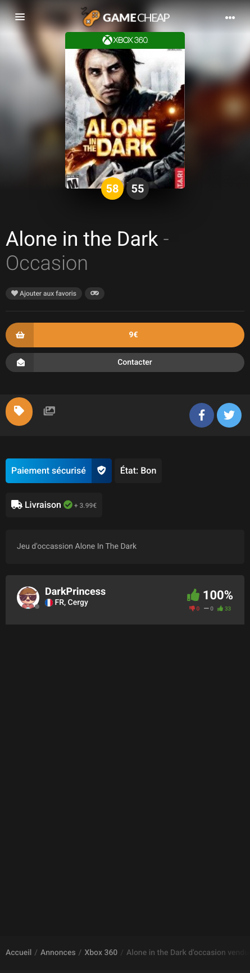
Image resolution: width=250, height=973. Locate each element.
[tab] (19, 411)
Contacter (125, 362)
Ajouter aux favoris (43, 293)
